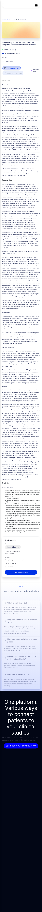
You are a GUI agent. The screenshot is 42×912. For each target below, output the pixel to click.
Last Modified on (10, 563)
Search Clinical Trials (8, 20)
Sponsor (7, 557)
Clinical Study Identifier (12, 551)
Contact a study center (21, 572)
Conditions (8, 544)
